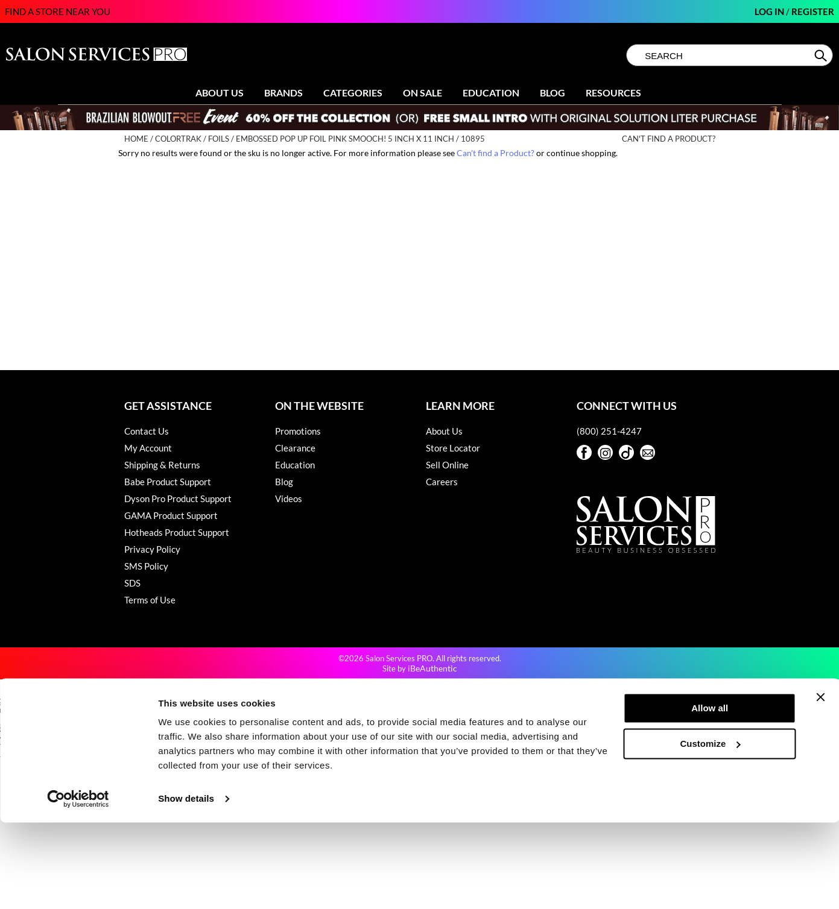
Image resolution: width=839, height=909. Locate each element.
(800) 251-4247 (609, 431)
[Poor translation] (44, 734)
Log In (770, 11)
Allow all (709, 795)
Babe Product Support (167, 481)
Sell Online (447, 464)
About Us (219, 92)
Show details (186, 885)
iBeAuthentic (432, 668)
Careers (442, 481)
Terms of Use (150, 599)
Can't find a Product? (668, 138)
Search (821, 55)
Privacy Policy (152, 549)
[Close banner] (820, 783)
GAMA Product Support (171, 515)
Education (491, 92)
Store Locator (453, 447)
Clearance (295, 447)
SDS (132, 582)
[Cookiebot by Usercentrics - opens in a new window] (78, 885)
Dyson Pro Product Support (178, 498)
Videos (288, 498)
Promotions (298, 431)
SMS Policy (146, 566)
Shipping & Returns (162, 464)
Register (812, 11)
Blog (552, 92)
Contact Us (146, 431)
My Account (148, 447)
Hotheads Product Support (176, 532)
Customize (710, 830)
